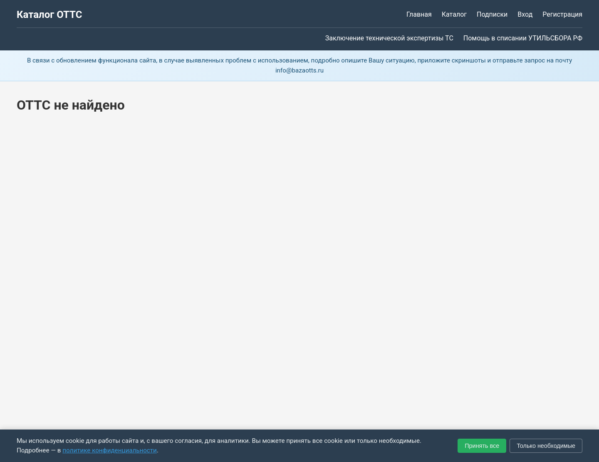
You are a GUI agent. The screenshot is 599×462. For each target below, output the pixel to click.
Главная (419, 14)
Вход (524, 14)
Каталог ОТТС (49, 14)
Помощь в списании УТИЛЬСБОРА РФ (522, 38)
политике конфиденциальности (109, 450)
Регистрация (562, 14)
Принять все (482, 445)
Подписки (492, 14)
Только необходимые (546, 445)
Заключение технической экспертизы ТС (389, 38)
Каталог (454, 14)
